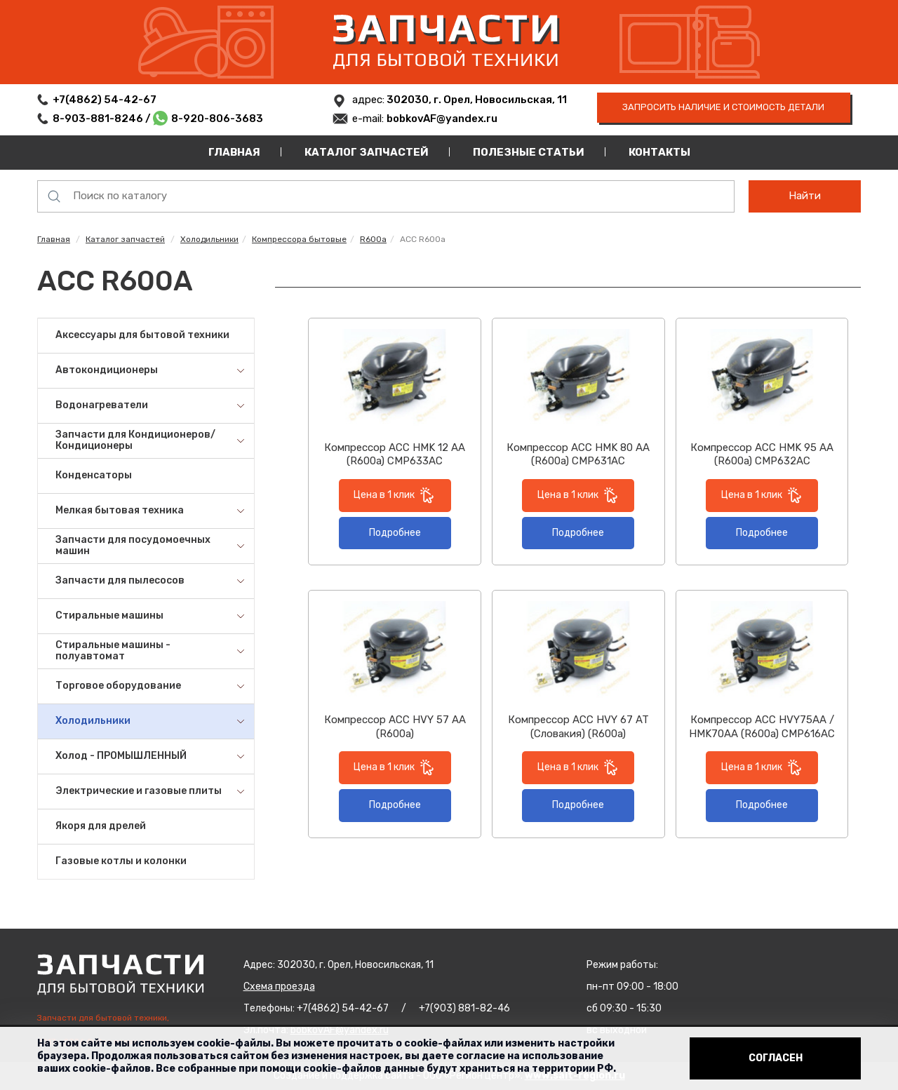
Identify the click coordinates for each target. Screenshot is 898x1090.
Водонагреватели (101, 405)
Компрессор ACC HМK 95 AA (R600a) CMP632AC (761, 454)
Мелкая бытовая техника (119, 510)
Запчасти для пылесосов (120, 580)
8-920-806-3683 (217, 118)
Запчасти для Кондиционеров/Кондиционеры (135, 440)
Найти (805, 195)
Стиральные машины (109, 615)
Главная (234, 152)
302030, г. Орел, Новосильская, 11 (475, 99)
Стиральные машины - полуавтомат (112, 651)
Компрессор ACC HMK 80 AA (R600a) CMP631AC (578, 454)
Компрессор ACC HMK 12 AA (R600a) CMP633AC (394, 454)
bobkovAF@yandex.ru (442, 118)
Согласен (776, 1058)
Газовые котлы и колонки (121, 861)
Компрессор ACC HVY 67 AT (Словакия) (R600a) (578, 726)
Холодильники (209, 239)
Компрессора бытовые (299, 239)
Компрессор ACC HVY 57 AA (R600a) (395, 726)
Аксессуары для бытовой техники (142, 335)
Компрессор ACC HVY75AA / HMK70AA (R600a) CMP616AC (762, 726)
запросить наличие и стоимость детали (723, 107)
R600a (373, 239)
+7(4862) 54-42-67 (104, 99)
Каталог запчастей (366, 152)
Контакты (659, 152)
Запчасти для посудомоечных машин (132, 546)
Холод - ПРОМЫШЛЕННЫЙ (121, 756)
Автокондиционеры (106, 370)
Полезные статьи (528, 152)
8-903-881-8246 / (103, 118)
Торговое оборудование (118, 686)
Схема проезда (279, 987)
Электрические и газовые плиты (138, 791)
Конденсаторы (93, 475)
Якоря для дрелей (100, 826)
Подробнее (395, 533)
